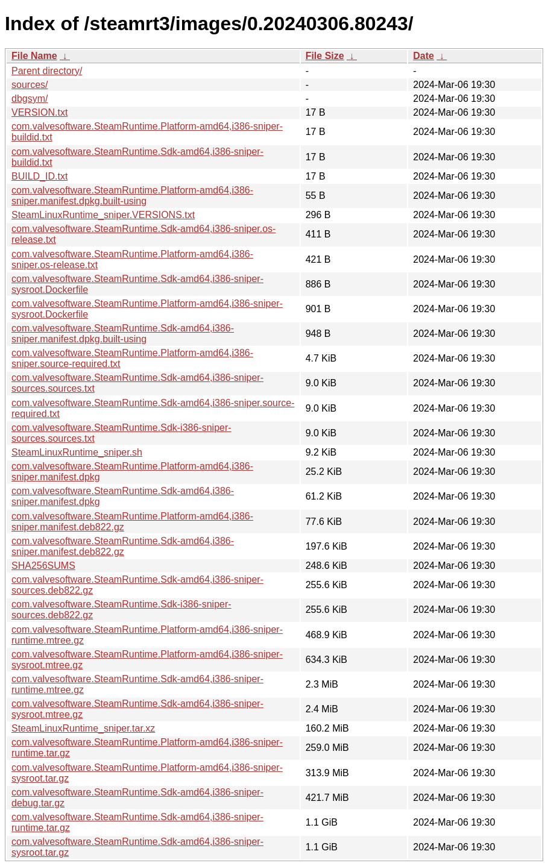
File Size (325, 56)
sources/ (29, 85)
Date (423, 56)
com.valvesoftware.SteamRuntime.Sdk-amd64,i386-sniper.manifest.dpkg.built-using (122, 333)
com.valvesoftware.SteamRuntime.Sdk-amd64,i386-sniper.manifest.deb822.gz (122, 546)
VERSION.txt (39, 112)
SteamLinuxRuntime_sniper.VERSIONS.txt (103, 215)
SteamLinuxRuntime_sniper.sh (76, 452)
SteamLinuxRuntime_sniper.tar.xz (83, 728)
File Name (34, 56)
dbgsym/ (29, 98)
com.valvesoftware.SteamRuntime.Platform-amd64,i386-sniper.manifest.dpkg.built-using (132, 195)
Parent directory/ (46, 71)
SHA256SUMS (43, 565)
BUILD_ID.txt (39, 176)
